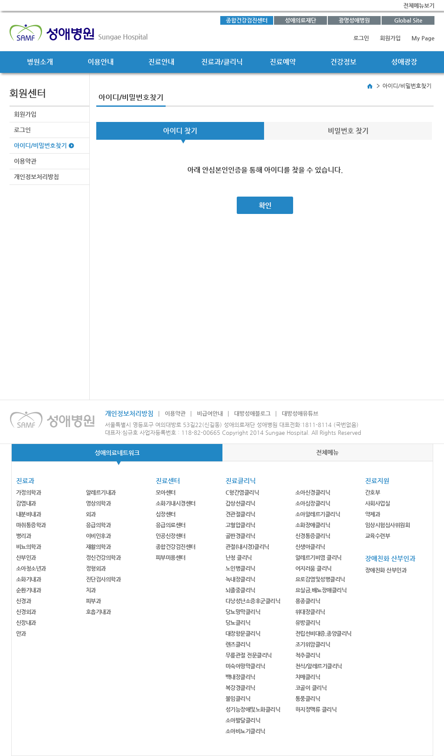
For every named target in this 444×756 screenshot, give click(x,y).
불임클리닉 (238, 698)
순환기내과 (28, 590)
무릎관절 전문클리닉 (248, 655)
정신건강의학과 (103, 557)
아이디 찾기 (180, 131)
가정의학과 (28, 492)
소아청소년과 (31, 568)
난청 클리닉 (238, 557)
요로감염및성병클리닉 (320, 579)
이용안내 (101, 62)
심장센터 (166, 514)
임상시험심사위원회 (387, 525)
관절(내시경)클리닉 (247, 546)
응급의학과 (98, 525)
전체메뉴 (327, 452)
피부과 (93, 601)
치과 (91, 590)
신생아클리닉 (310, 546)
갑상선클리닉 (240, 503)
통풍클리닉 (307, 698)
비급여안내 (210, 413)
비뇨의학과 (28, 546)
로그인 (361, 38)
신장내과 (26, 622)
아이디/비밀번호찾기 (40, 145)
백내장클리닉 (240, 677)
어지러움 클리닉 (313, 568)
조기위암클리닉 (312, 644)
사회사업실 (377, 503)
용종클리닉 (307, 601)
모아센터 (166, 492)
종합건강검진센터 (247, 20)
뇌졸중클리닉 (240, 590)
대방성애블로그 (252, 413)
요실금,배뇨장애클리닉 (321, 590)
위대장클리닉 (310, 611)
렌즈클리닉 (238, 644)
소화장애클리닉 (312, 525)
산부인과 (26, 557)
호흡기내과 (98, 611)
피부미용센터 (171, 557)
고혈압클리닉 (240, 525)
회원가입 (390, 38)
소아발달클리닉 (243, 720)
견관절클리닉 (240, 514)
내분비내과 (28, 514)
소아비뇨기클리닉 (245, 731)
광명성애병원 (354, 20)
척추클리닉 (307, 655)
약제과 (372, 514)
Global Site (408, 20)
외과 (91, 514)
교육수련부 (377, 535)
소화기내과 (28, 579)
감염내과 (26, 503)
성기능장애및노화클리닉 (253, 709)
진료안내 (161, 62)
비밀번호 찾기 (348, 131)
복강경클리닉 (240, 687)
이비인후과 (98, 535)
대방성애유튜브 (300, 413)
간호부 (372, 492)
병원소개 (40, 62)
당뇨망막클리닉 (243, 611)
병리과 (23, 535)
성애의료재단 (300, 20)
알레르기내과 (101, 492)
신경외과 (26, 611)
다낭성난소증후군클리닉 (253, 601)
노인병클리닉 (240, 568)
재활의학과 (98, 546)
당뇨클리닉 (238, 622)
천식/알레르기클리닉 (318, 666)
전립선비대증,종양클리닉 (323, 633)
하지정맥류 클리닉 (316, 709)
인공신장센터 (171, 535)
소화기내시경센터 (176, 503)
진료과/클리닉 (222, 62)
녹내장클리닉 (240, 579)
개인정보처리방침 (36, 176)
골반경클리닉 (240, 535)
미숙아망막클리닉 (245, 666)
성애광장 (404, 62)
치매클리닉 (307, 677)
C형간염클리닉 (242, 492)
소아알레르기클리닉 (317, 514)
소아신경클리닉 (312, 492)
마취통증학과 (31, 525)
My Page (422, 38)
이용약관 (25, 161)
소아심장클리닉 (312, 503)
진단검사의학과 (103, 579)
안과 (21, 633)
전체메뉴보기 (418, 5)
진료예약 (283, 62)
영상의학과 (98, 503)
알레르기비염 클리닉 (318, 557)
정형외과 (96, 568)
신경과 (23, 601)
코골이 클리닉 (311, 687)
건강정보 (343, 62)
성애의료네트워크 (117, 452)
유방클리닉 (307, 622)
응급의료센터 (171, 525)
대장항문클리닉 (243, 633)
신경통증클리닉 (312, 535)
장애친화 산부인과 (386, 570)
